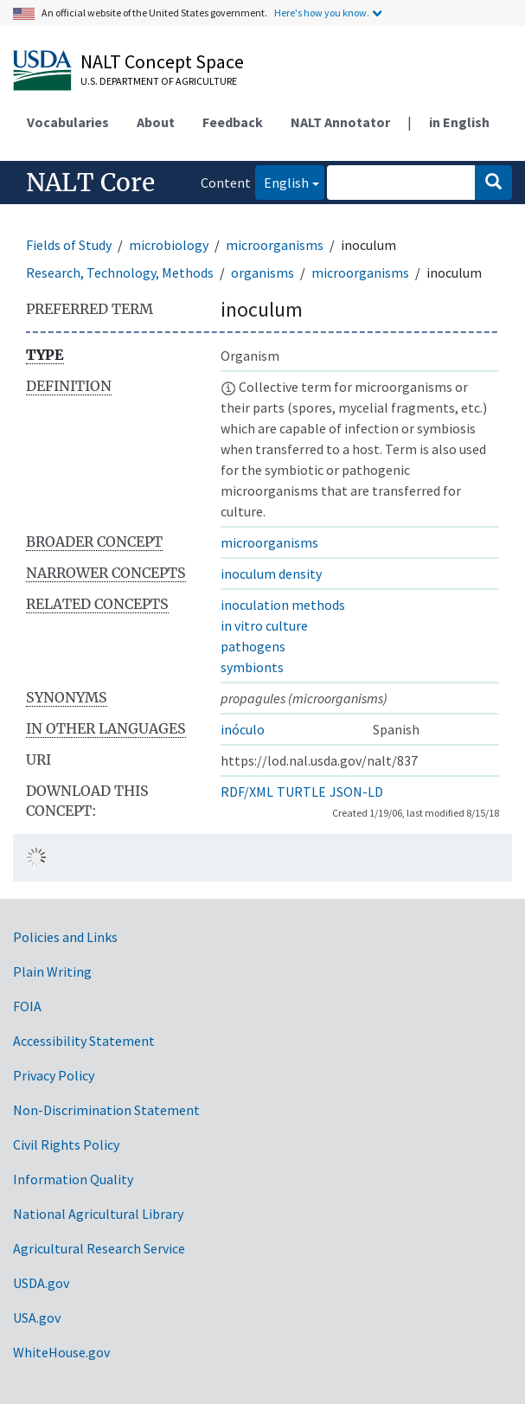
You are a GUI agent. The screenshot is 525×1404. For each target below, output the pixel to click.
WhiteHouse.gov (61, 1352)
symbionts (252, 667)
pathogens (253, 646)
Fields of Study (69, 244)
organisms (262, 272)
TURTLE (301, 791)
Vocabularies (68, 122)
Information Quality (73, 1179)
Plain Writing (52, 971)
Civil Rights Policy (66, 1144)
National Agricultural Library (98, 1213)
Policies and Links (65, 937)
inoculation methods (283, 604)
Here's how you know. (321, 12)
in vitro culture (264, 625)
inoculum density (271, 573)
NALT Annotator (340, 122)
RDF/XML (247, 791)
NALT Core (90, 182)
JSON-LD (356, 791)
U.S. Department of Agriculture (158, 80)
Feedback (232, 122)
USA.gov (37, 1317)
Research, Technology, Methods (120, 272)
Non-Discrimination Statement (106, 1110)
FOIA (27, 1006)
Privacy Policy (53, 1075)
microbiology (168, 244)
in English (459, 122)
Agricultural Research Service (99, 1248)
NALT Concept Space (162, 61)
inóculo (243, 729)
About (156, 122)
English (282, 181)
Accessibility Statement (84, 1040)
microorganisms (274, 244)
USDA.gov (41, 1283)
